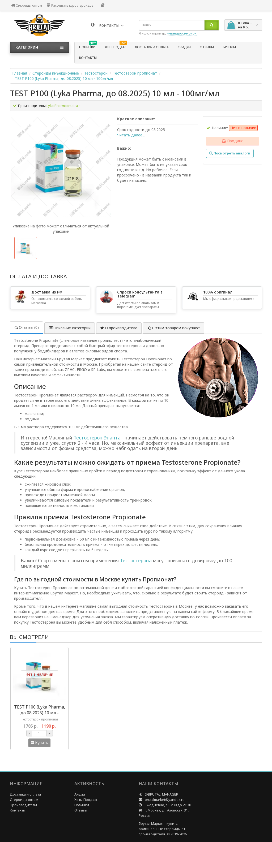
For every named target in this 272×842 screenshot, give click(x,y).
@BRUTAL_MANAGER (161, 794)
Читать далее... (131, 134)
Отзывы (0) (26, 327)
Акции (79, 794)
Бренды (229, 47)
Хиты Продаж (85, 799)
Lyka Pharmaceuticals (63, 105)
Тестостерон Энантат (98, 437)
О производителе (118, 327)
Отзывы (207, 47)
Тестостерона (136, 560)
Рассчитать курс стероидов (70, 5)
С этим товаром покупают (173, 327)
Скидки (184, 47)
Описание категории (70, 327)
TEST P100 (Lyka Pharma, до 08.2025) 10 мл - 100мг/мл (64, 78)
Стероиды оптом (26, 5)
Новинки (88, 46)
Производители (23, 804)
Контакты (88, 57)
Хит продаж (115, 46)
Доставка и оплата (152, 47)
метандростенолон (182, 33)
